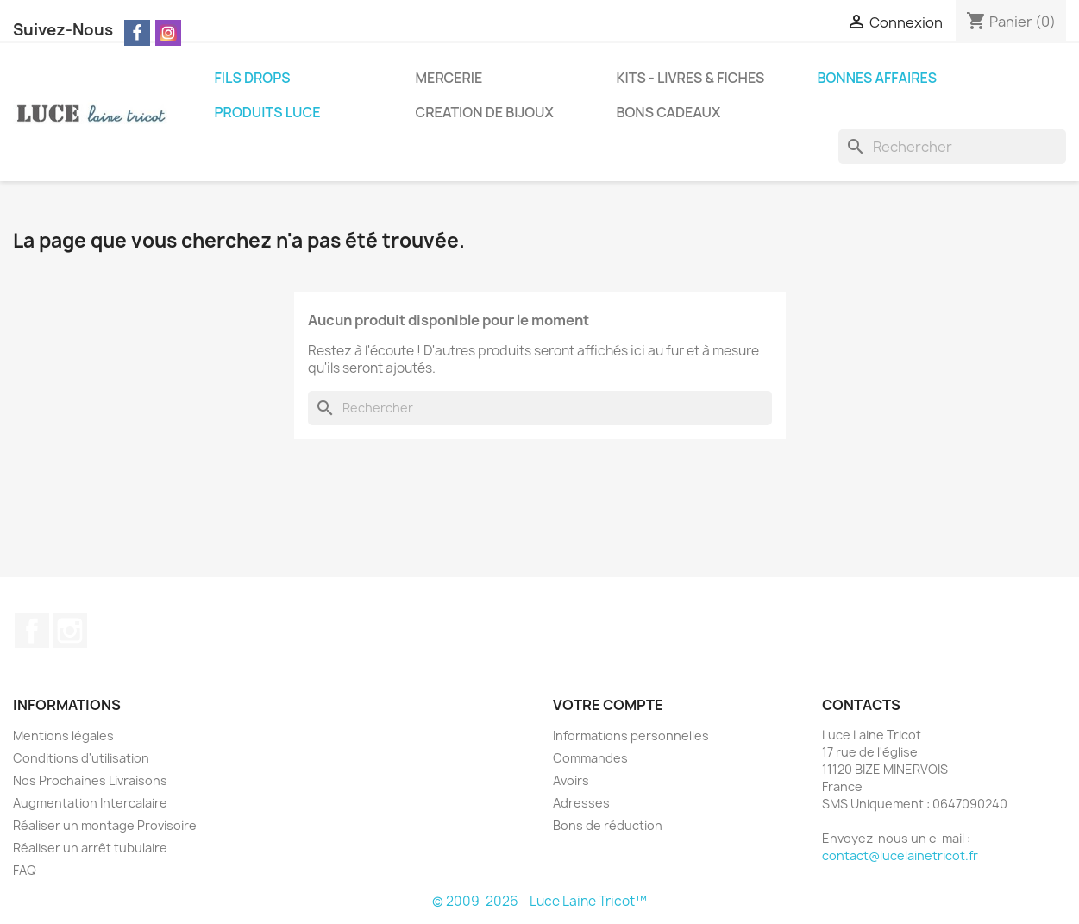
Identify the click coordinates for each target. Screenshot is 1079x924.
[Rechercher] (952, 146)
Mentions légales (63, 735)
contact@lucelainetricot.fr (900, 855)
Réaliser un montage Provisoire (105, 825)
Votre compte (608, 704)
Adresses (581, 803)
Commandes (590, 758)
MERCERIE (449, 77)
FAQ (24, 870)
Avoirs (571, 780)
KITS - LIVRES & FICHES (691, 77)
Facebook (32, 630)
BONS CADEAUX (669, 112)
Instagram (70, 630)
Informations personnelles (631, 735)
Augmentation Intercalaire (90, 803)
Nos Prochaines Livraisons (90, 780)
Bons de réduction (607, 825)
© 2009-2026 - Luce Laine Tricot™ (539, 901)
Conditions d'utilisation (81, 758)
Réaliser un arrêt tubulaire (90, 847)
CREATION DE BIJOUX (485, 112)
